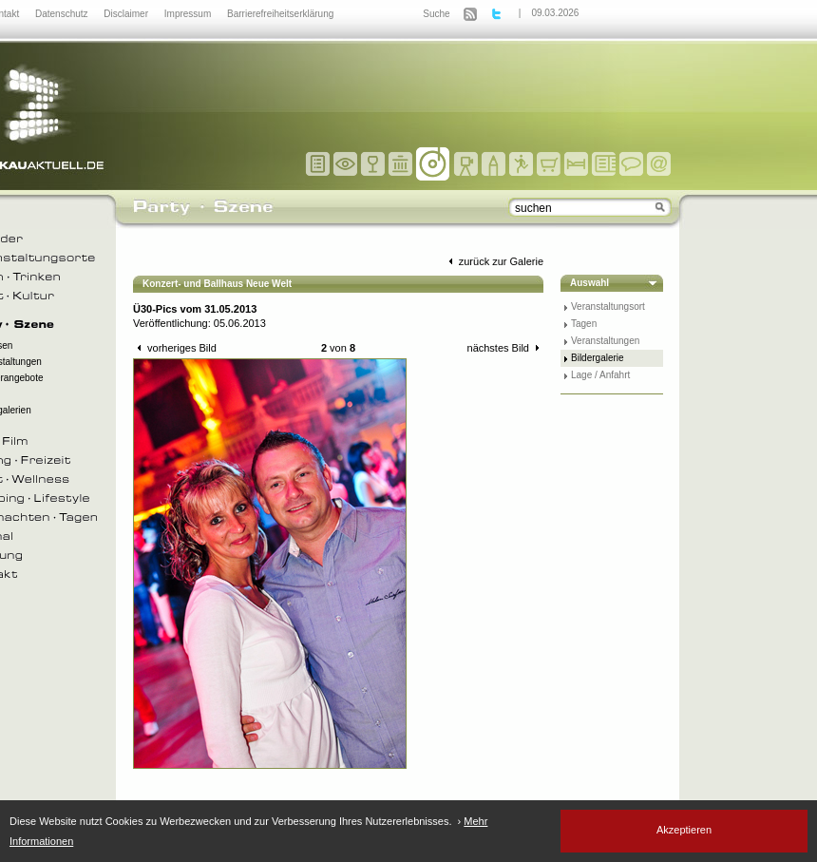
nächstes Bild (505, 348)
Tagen (584, 323)
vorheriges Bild (175, 348)
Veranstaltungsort (608, 306)
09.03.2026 (555, 13)
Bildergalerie (597, 358)
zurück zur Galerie (494, 261)
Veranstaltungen (605, 340)
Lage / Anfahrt (600, 375)
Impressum (189, 14)
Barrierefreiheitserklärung (280, 14)
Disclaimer (127, 14)
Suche (436, 14)
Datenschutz (62, 14)
